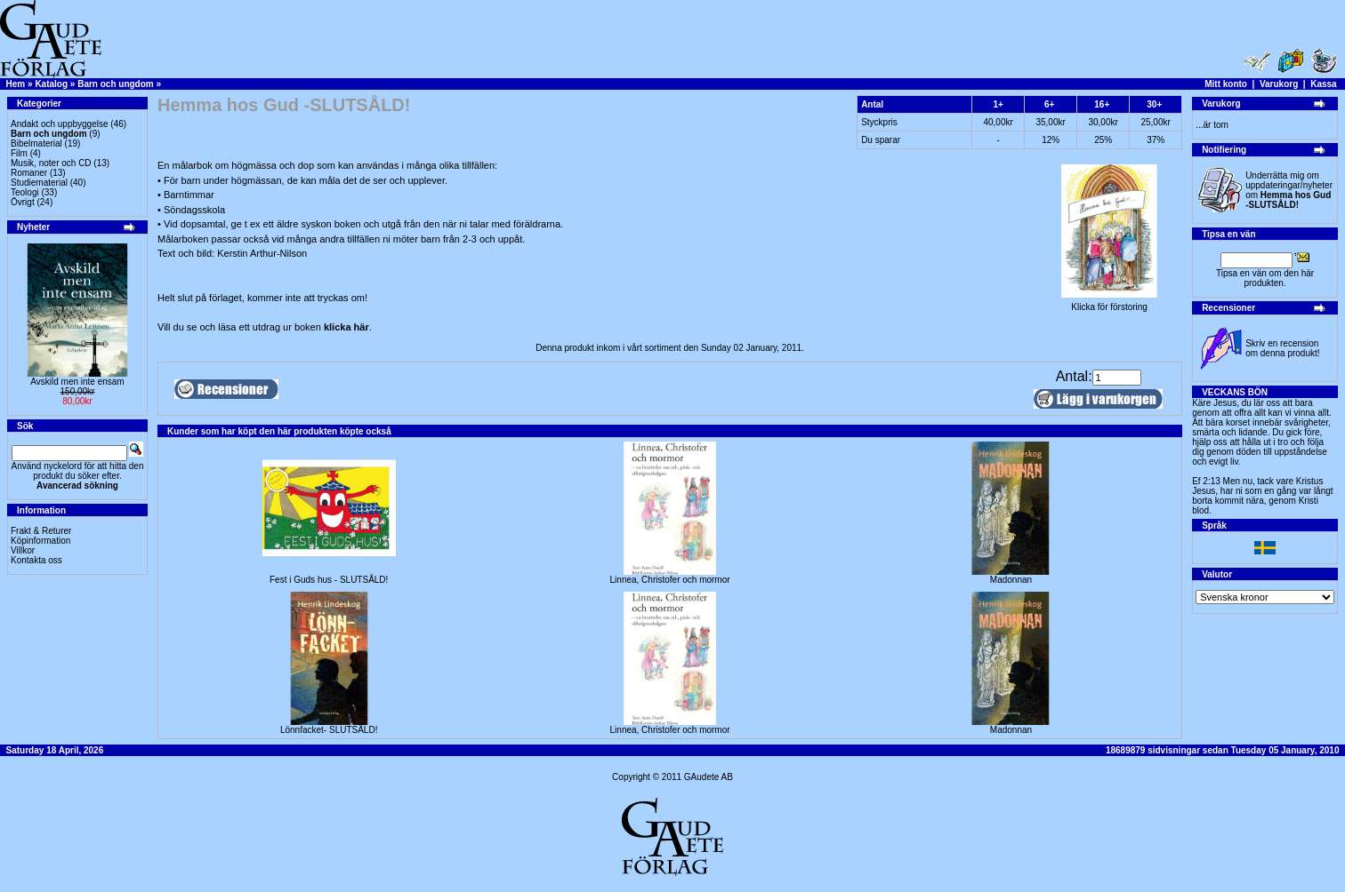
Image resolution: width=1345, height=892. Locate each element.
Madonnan (1011, 580)
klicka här (346, 327)
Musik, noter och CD (51, 163)
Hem (16, 84)
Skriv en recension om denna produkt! (1282, 348)
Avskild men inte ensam (77, 381)
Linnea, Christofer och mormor (670, 580)
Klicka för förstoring (1109, 303)
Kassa (1323, 84)
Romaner (29, 173)
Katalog (51, 84)
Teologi (25, 192)
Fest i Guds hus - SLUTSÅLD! (329, 580)
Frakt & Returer (41, 531)
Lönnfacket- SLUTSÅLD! (329, 730)
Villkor (23, 550)
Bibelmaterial (36, 143)
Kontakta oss (36, 560)
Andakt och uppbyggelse (60, 124)
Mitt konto (1225, 84)
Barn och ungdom (115, 84)
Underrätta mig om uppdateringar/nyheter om (1289, 190)
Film (19, 153)
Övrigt (23, 202)
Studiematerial (39, 182)
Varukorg (1279, 84)
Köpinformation (40, 541)
